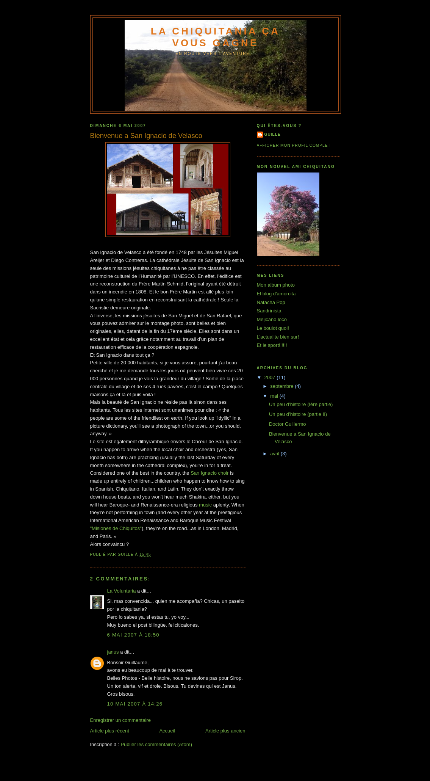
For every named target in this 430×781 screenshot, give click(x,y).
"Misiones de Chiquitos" (116, 528)
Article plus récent (109, 731)
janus (113, 652)
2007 (270, 377)
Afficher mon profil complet (294, 145)
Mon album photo (276, 285)
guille (272, 134)
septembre (282, 386)
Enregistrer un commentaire (120, 720)
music (205, 505)
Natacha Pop (271, 302)
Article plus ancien (225, 731)
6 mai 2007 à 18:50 (133, 635)
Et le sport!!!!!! (272, 345)
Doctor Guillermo (287, 424)
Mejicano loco (272, 319)
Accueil (167, 731)
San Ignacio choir (209, 473)
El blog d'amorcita (276, 293)
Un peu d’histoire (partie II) (298, 414)
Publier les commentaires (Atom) (156, 744)
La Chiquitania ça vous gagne (215, 37)
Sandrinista (269, 311)
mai (275, 396)
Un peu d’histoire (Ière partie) (301, 404)
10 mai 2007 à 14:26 (135, 704)
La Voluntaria (121, 591)
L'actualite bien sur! (278, 337)
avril (275, 453)
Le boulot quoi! (273, 328)
